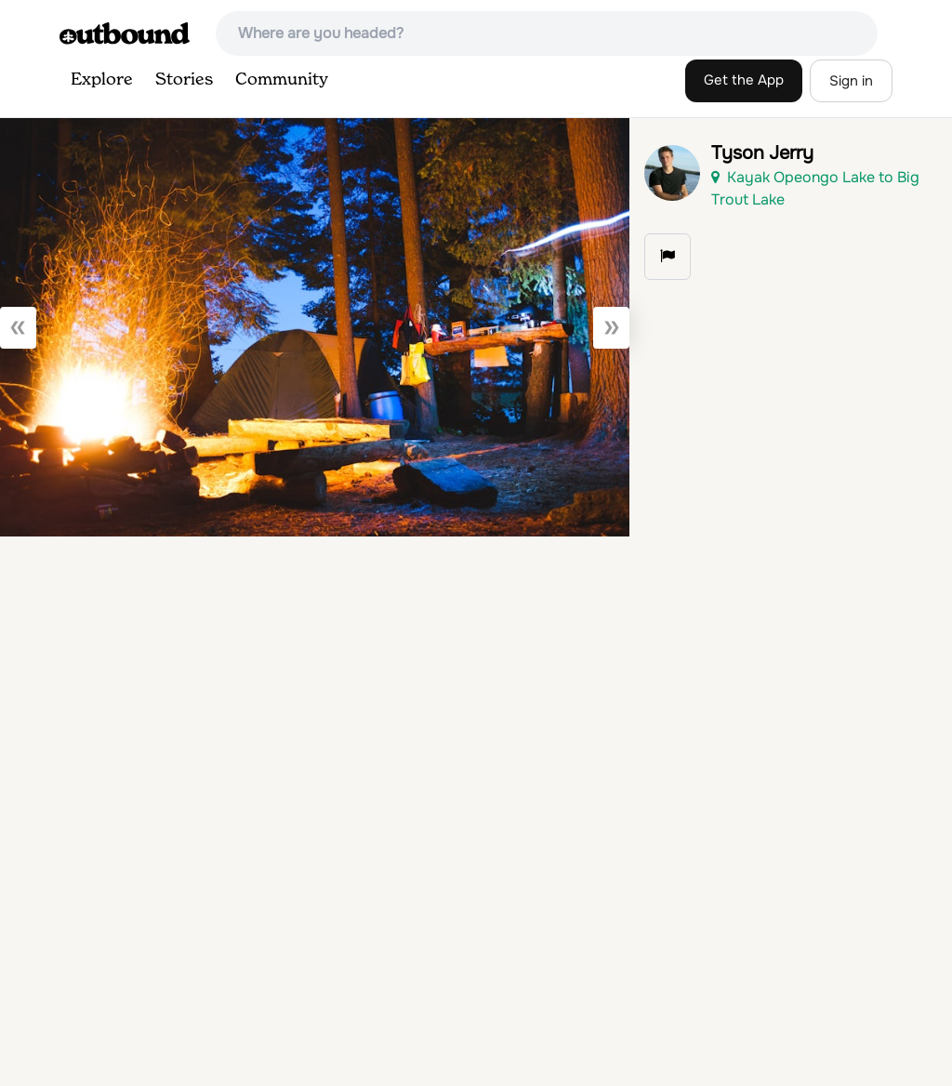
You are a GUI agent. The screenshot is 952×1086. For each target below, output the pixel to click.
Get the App (744, 80)
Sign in (851, 81)
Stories (184, 80)
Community (281, 80)
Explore (102, 80)
